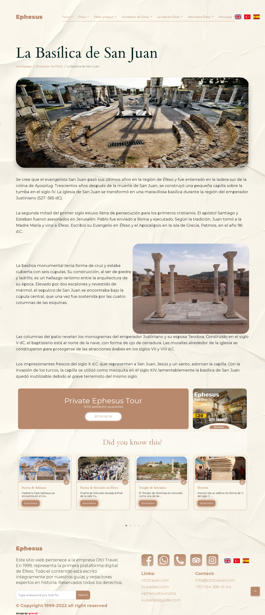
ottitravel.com (155, 579)
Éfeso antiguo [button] (104, 17)
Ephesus (29, 16)
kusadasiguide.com (161, 600)
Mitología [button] (226, 17)
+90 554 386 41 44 (213, 586)
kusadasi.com (155, 586)
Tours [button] (66, 17)
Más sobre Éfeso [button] (199, 17)
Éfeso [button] (82, 17)
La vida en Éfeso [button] (168, 17)
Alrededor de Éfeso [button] (136, 17)
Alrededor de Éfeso (49, 66)
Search (83, 595)
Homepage (24, 66)
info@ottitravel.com (215, 579)
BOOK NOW (103, 416)
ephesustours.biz (159, 593)
